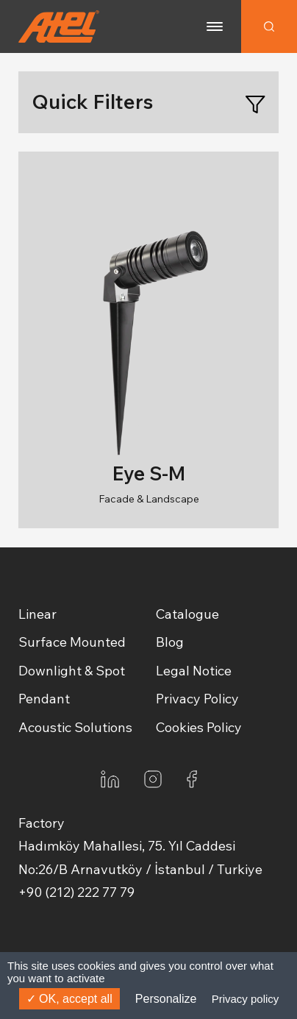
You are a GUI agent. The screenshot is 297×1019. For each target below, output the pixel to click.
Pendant (44, 698)
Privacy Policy (197, 698)
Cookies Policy (199, 727)
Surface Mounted (72, 641)
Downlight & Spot (71, 670)
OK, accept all (69, 999)
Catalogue (187, 614)
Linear (37, 614)
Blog (170, 641)
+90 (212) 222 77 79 (76, 892)
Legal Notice (194, 670)
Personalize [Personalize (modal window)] (166, 999)
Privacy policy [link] (245, 999)
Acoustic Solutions (75, 727)
